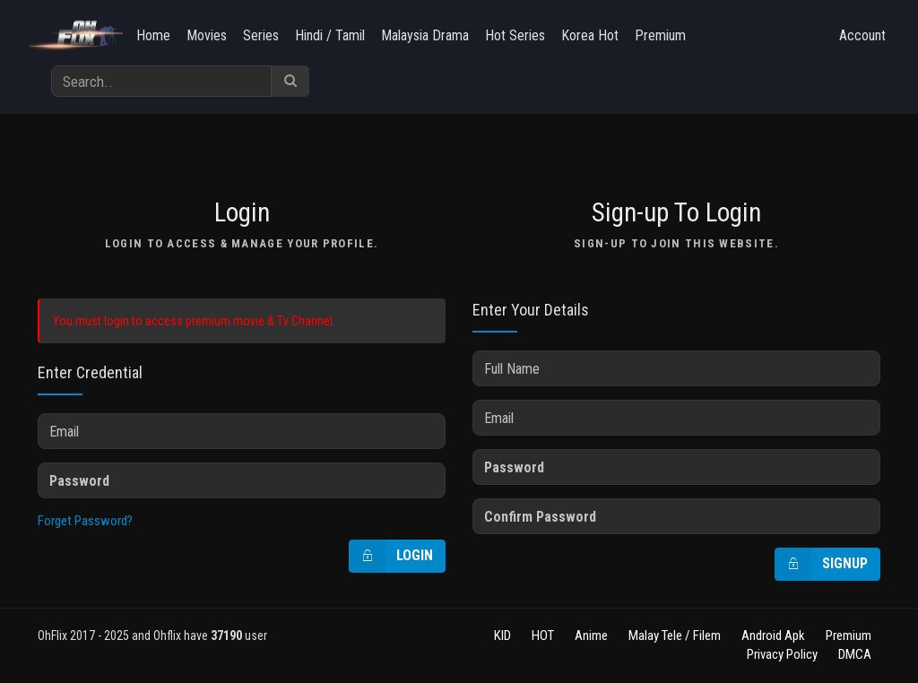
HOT (543, 635)
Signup (821, 564)
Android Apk (773, 635)
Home (153, 35)
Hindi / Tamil (330, 35)
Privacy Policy (782, 654)
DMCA (854, 654)
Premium (660, 35)
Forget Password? (85, 521)
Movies (206, 35)
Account (862, 35)
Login (391, 556)
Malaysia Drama (425, 35)
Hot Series (515, 35)
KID (502, 635)
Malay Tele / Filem (674, 635)
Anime (591, 635)
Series (261, 35)
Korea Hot (590, 35)
